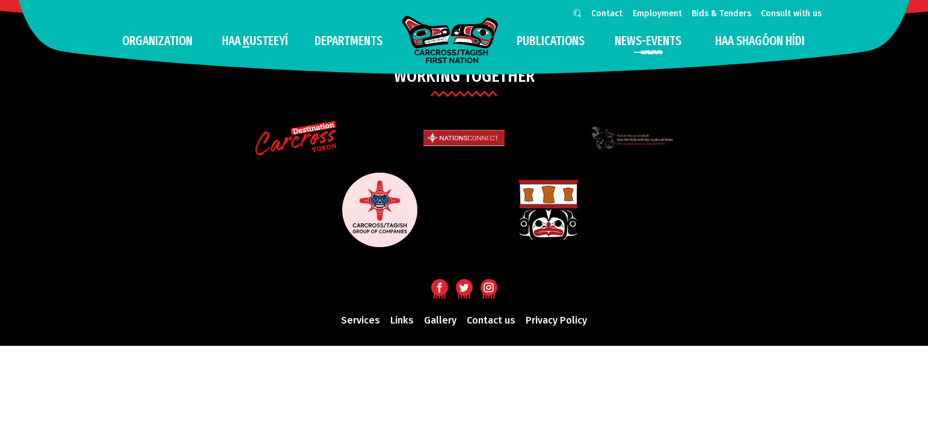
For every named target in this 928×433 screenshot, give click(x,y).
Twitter (464, 287)
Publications (551, 41)
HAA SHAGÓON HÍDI (760, 41)
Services (360, 320)
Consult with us (791, 13)
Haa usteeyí (255, 41)
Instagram (489, 287)
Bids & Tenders (721, 13)
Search (575, 15)
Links (402, 320)
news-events (648, 41)
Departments (349, 41)
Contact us (491, 320)
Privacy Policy (556, 320)
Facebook (439, 287)
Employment (657, 13)
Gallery (440, 320)
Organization (157, 41)
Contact (606, 13)
